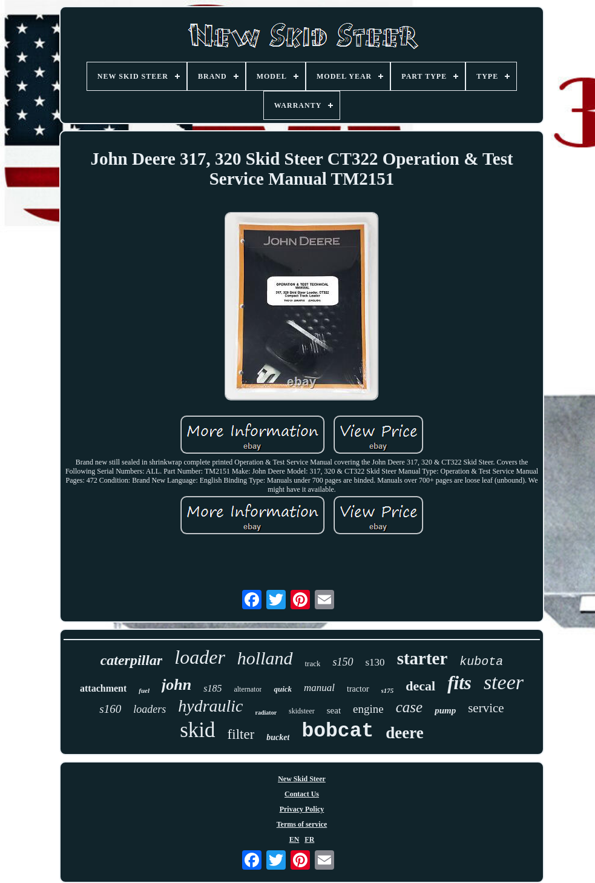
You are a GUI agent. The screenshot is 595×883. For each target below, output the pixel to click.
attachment (103, 688)
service (486, 708)
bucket (277, 737)
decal (420, 685)
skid (197, 730)
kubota (481, 662)
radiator (266, 712)
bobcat (337, 731)
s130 (375, 662)
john (176, 684)
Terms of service (302, 824)
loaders (149, 709)
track (313, 663)
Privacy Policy (302, 809)
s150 (342, 662)
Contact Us (301, 794)
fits (459, 682)
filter (241, 734)
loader (199, 657)
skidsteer (302, 711)
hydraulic (210, 705)
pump (445, 710)
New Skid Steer (302, 779)
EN (294, 839)
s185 (212, 688)
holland (265, 658)
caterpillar (131, 660)
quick (283, 688)
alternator (247, 689)
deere (404, 733)
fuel (144, 690)
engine (368, 709)
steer (504, 682)
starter (422, 658)
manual (319, 687)
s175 (387, 690)
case (409, 707)
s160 (110, 709)
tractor (358, 688)
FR (309, 839)
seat (334, 710)
